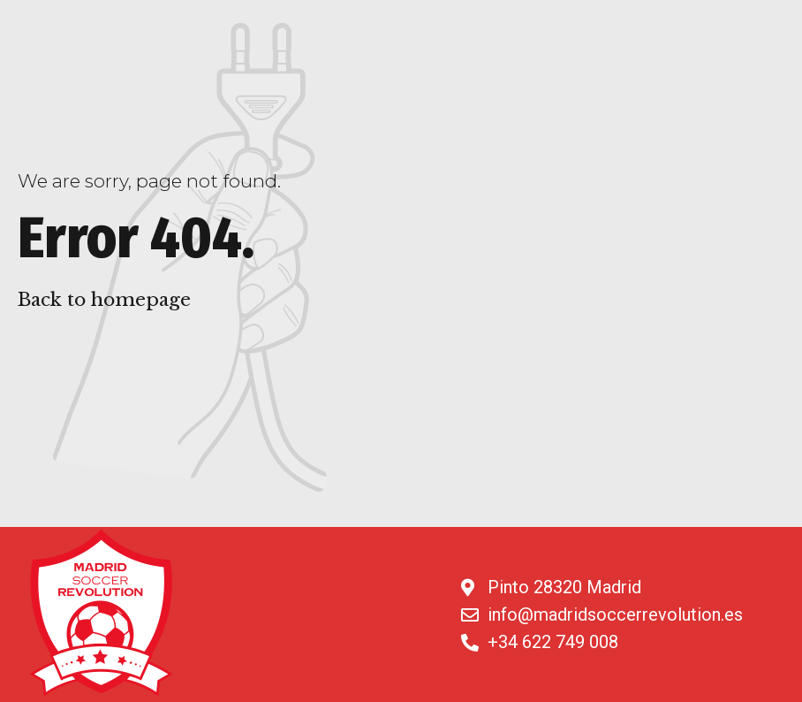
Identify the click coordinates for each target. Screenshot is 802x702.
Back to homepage (104, 299)
